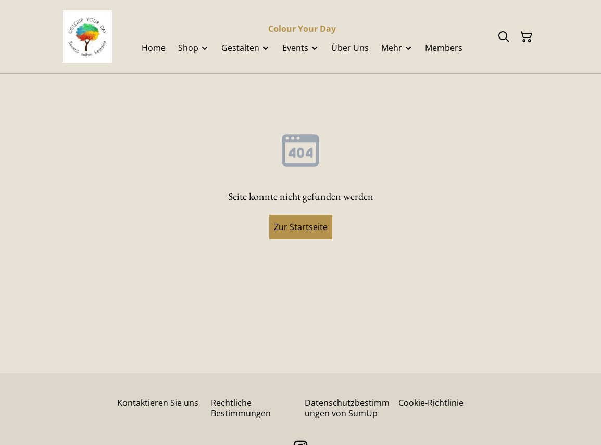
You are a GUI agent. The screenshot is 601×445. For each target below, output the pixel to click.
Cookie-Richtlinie (431, 403)
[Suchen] (503, 37)
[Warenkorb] (526, 37)
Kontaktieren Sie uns (157, 403)
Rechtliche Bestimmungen (241, 407)
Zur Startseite (301, 227)
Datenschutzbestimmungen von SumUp (347, 407)
